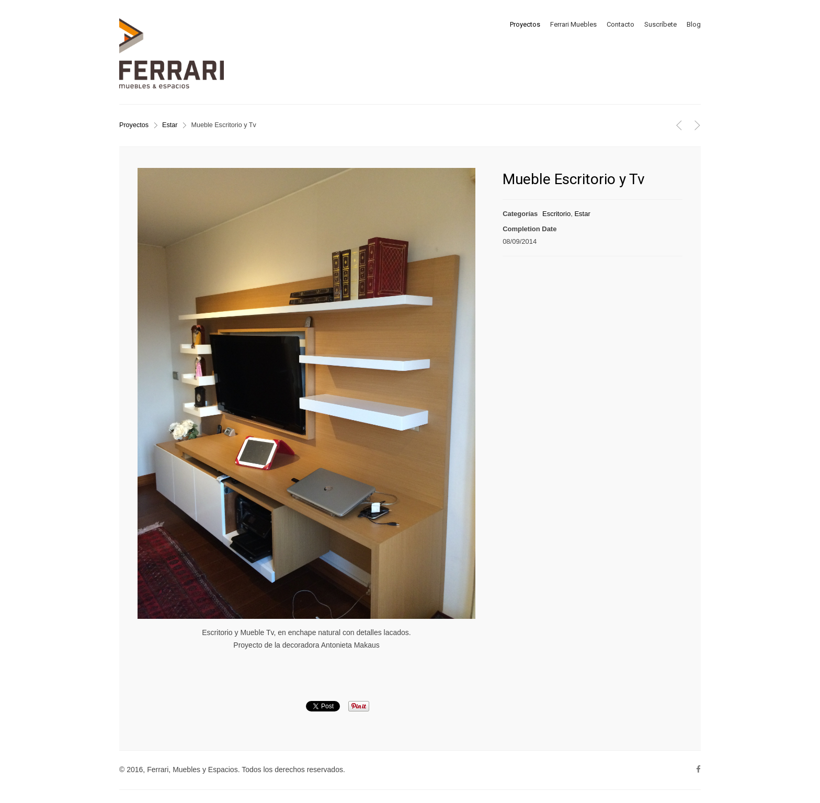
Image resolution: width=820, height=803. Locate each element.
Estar (169, 125)
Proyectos (525, 24)
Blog (694, 24)
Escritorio (556, 214)
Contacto (620, 24)
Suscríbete (660, 24)
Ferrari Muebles (573, 24)
